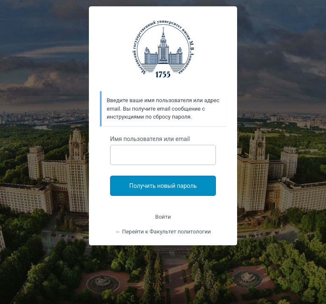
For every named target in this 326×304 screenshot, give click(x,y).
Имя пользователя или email (150, 139)
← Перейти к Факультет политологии (163, 231)
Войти (163, 217)
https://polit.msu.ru (163, 49)
